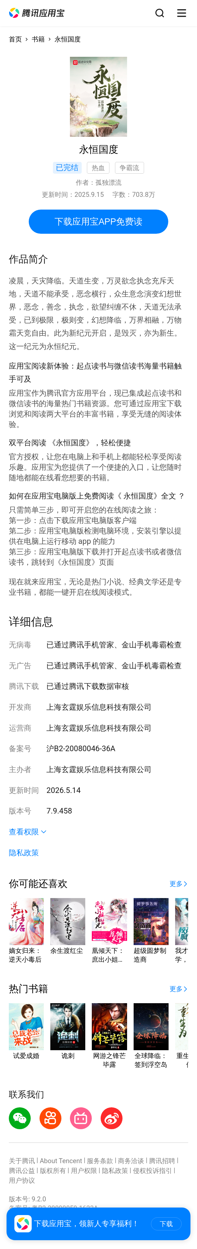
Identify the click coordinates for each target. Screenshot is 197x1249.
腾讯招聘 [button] (162, 1161)
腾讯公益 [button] (22, 1171)
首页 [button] (15, 39)
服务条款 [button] (100, 1161)
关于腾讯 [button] (22, 1161)
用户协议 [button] (22, 1180)
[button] (37, 13)
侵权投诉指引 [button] (152, 1171)
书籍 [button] (38, 39)
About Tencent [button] (61, 1161)
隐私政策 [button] (24, 852)
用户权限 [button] (84, 1171)
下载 (166, 1223)
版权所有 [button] (53, 1171)
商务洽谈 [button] (131, 1161)
